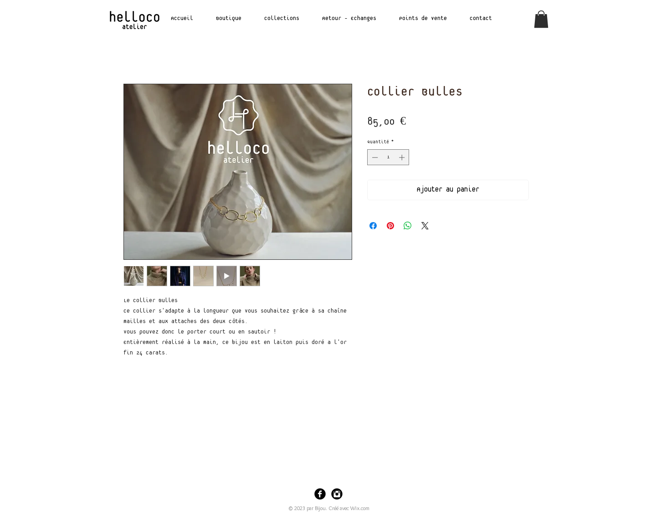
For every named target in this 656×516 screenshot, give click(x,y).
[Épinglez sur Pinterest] (390, 225)
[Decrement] (374, 157)
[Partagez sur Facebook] (373, 225)
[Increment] (402, 157)
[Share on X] (425, 225)
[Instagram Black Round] (337, 494)
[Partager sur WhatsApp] (407, 225)
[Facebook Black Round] (320, 494)
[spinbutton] (388, 157)
